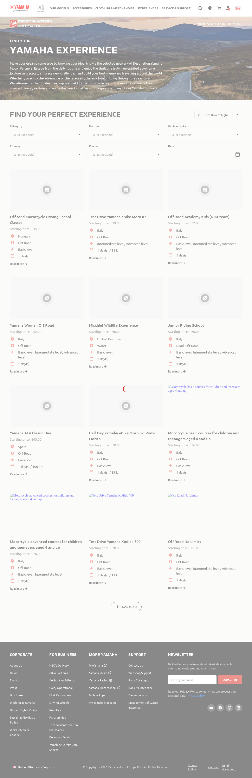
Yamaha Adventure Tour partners (218, 24)
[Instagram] (229, 708)
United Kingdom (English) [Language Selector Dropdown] (33, 767)
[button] (237, 154)
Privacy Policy (192, 767)
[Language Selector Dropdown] (238, 8)
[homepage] (19, 8)
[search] (200, 8)
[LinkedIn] (238, 708)
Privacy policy (196, 695)
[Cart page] (219, 8)
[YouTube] (211, 708)
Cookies (213, 767)
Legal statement (229, 767)
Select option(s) (23, 134)
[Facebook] (220, 708)
